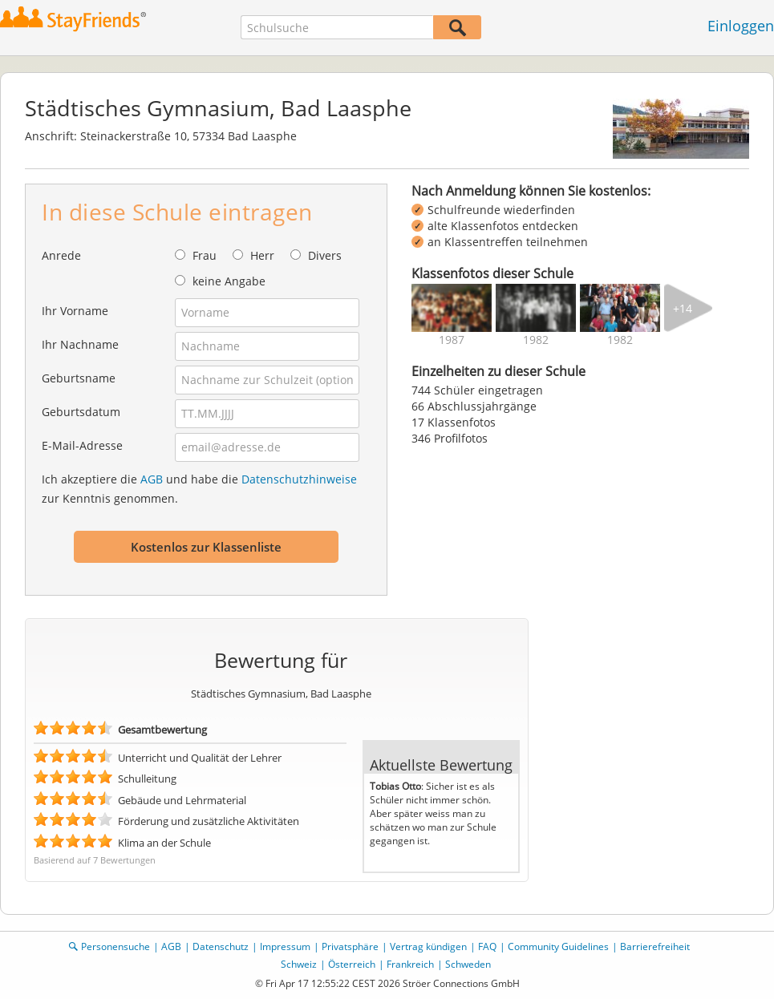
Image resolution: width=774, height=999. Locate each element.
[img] (451, 308)
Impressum (285, 946)
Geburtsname (78, 378)
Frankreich (410, 964)
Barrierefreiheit (655, 946)
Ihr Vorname (75, 310)
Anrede (61, 255)
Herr (262, 255)
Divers (325, 255)
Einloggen (740, 25)
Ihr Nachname (80, 344)
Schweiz (299, 964)
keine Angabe (228, 281)
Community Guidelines (558, 946)
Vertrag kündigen (428, 946)
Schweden (468, 964)
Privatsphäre (350, 946)
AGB (151, 479)
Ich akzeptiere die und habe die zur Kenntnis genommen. (199, 488)
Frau (204, 255)
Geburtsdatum (81, 411)
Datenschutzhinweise (299, 479)
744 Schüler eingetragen (477, 390)
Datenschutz (220, 946)
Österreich (351, 964)
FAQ (487, 946)
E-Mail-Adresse (82, 445)
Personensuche (115, 946)
